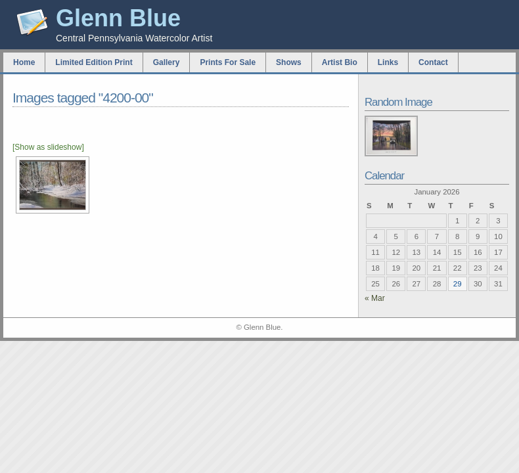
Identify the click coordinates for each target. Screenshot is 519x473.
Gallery (166, 62)
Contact (433, 62)
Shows (289, 62)
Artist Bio (339, 62)
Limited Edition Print (93, 62)
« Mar (375, 298)
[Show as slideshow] (48, 147)
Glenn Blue (118, 18)
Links (388, 62)
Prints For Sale (228, 62)
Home (24, 62)
